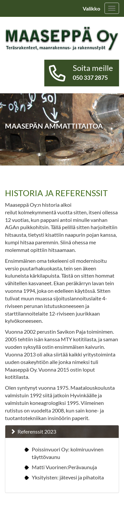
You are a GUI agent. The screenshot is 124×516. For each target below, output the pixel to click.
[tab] (62, 431)
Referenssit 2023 (37, 431)
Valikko (91, 8)
